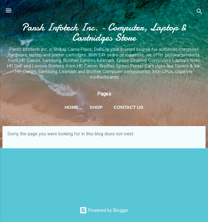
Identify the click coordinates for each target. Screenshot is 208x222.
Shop (96, 107)
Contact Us (128, 107)
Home (71, 107)
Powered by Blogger (104, 210)
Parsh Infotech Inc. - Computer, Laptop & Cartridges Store (104, 32)
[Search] (199, 12)
